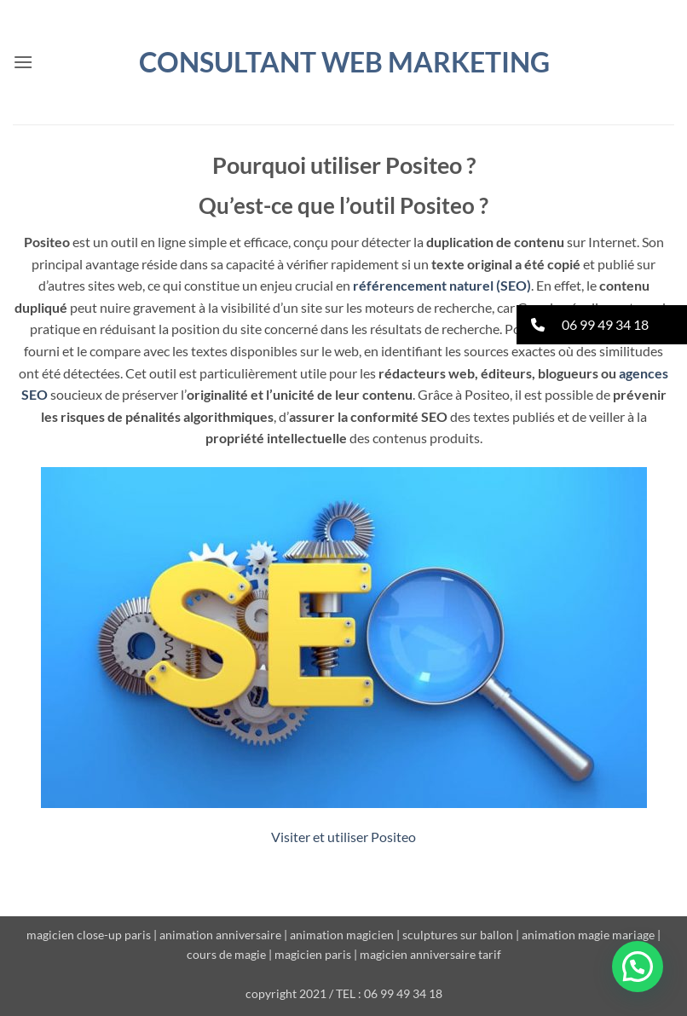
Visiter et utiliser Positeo (343, 836)
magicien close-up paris (88, 934)
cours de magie (226, 954)
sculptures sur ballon (457, 934)
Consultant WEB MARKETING (344, 62)
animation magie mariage (588, 934)
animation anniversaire (220, 934)
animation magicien (342, 934)
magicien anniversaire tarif (430, 954)
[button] (23, 62)
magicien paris (312, 954)
